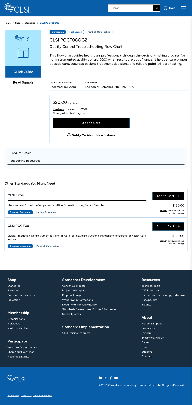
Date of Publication (61, 82)
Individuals (14, 323)
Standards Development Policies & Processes (89, 309)
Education (14, 300)
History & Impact (152, 323)
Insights (146, 304)
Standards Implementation (85, 327)
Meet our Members (19, 328)
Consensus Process (74, 285)
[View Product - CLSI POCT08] (77, 226)
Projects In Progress (74, 290)
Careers (146, 342)
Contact (147, 356)
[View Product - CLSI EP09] (77, 196)
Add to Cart (91, 123)
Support (147, 351)
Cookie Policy (26, 395)
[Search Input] (134, 8)
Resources (151, 280)
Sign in (80, 113)
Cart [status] (172, 8)
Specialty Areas (71, 314)
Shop (17, 23)
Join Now (58, 109)
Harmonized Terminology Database (163, 295)
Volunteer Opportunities (22, 347)
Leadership (148, 328)
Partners (147, 333)
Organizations (16, 319)
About (147, 317)
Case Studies (149, 300)
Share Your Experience (21, 352)
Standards (30, 23)
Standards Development (83, 280)
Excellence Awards (153, 337)
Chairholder (92, 82)
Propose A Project (73, 295)
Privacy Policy (13, 395)
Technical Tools (151, 285)
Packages (13, 290)
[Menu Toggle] (184, 8)
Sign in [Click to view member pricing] (163, 210)
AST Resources (151, 290)
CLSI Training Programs (76, 333)
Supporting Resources (25, 160)
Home (7, 23)
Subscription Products (21, 295)
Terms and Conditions (42, 395)
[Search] (156, 8)
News (145, 347)
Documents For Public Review (79, 304)
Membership (18, 313)
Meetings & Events (18, 356)
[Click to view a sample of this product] (23, 57)
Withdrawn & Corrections (77, 300)
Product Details (21, 153)
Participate (17, 341)
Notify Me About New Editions (93, 135)
